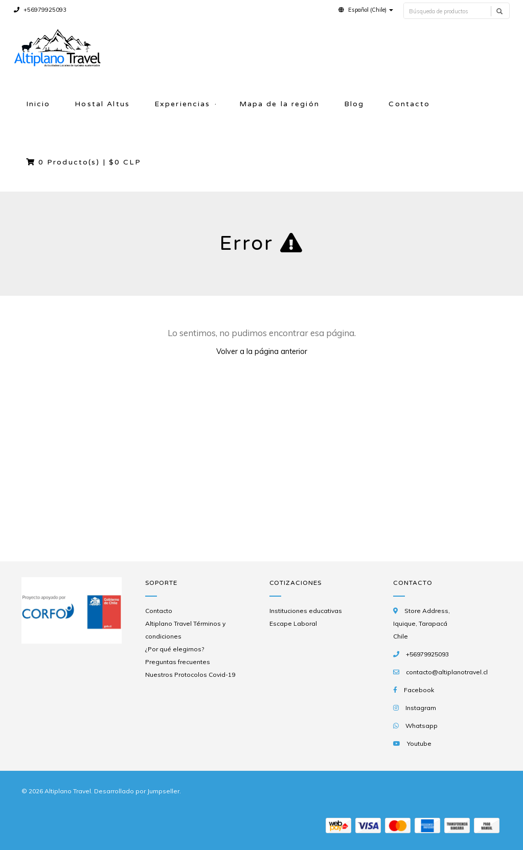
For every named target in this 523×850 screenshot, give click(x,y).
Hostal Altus (102, 104)
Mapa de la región (279, 104)
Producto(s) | (83, 162)
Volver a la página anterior (261, 351)
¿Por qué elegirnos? (174, 649)
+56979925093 (40, 9)
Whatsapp (421, 725)
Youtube (419, 743)
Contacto (409, 104)
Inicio (38, 104)
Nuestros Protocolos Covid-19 (190, 674)
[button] (365, 9)
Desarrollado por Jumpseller (136, 791)
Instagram (420, 708)
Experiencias (182, 104)
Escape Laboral (293, 623)
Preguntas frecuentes (177, 662)
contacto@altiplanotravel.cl (447, 672)
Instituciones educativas (305, 611)
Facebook (419, 690)
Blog (354, 104)
